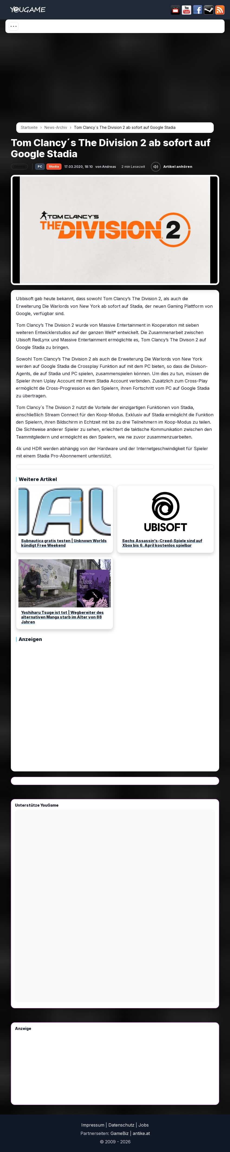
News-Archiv (55, 127)
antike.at (141, 1133)
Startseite (29, 127)
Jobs (143, 1125)
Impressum (92, 1125)
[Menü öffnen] (13, 26)
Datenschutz (121, 1125)
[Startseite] (27, 9)
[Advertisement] (115, 79)
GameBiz (120, 1133)
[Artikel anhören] (156, 167)
